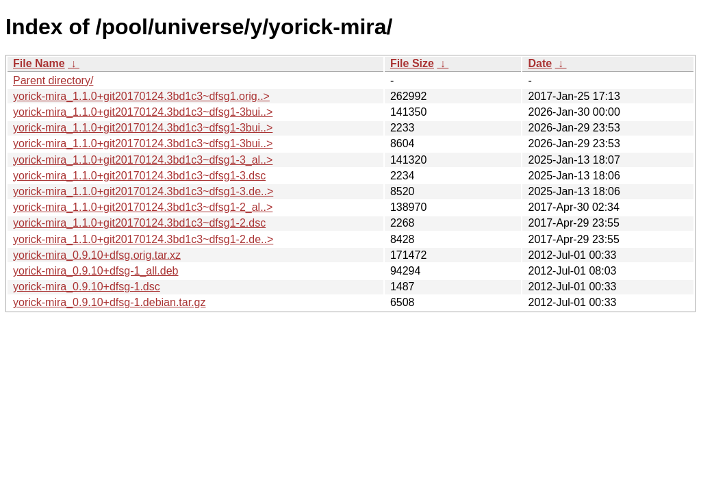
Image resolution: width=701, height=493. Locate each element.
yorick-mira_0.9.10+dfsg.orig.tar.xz (97, 255)
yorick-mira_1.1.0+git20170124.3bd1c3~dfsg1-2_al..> (142, 207)
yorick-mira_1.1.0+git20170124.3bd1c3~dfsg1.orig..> (141, 96)
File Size (412, 63)
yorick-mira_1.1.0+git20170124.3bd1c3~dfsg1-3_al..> (142, 160)
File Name (39, 63)
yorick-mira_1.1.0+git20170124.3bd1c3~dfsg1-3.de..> (143, 191)
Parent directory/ (53, 80)
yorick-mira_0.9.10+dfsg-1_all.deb (95, 271)
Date (540, 63)
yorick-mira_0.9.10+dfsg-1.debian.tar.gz (109, 302)
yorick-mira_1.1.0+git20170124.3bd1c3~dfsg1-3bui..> (142, 112)
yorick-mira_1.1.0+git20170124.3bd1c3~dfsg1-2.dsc (139, 223)
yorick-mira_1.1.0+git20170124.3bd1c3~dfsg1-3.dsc (139, 175)
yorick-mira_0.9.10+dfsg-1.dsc (86, 286)
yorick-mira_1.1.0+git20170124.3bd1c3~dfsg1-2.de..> (143, 239)
